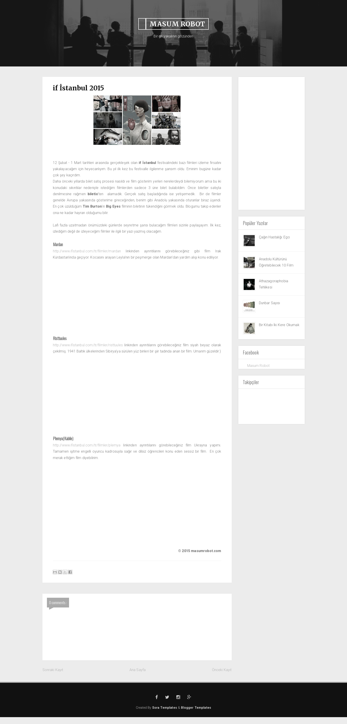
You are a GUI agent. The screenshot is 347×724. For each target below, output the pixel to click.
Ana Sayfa (137, 676)
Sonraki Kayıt (52, 676)
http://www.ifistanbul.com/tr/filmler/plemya (87, 452)
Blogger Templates (196, 714)
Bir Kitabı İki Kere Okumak (279, 325)
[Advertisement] (271, 143)
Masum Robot (258, 366)
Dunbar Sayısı (269, 303)
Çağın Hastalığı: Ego (274, 237)
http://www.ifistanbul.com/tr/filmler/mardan (88, 251)
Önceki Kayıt (222, 676)
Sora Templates (165, 714)
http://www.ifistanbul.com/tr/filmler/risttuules (89, 345)
